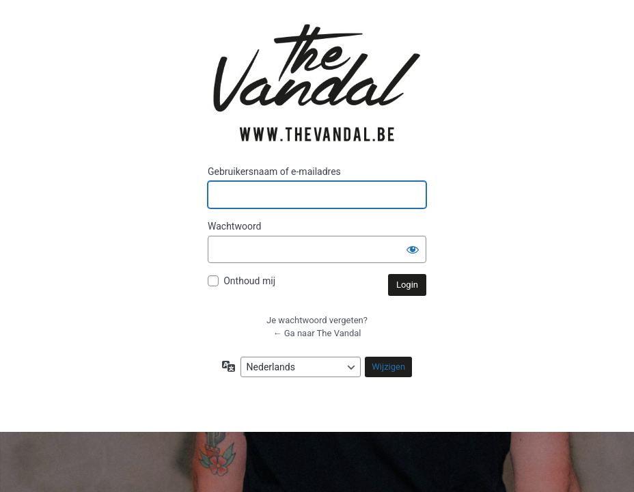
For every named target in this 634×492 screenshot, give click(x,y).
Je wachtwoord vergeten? (317, 320)
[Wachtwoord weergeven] (412, 249)
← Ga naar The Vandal (317, 333)
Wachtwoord (234, 226)
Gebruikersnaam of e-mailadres (274, 171)
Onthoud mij (249, 280)
